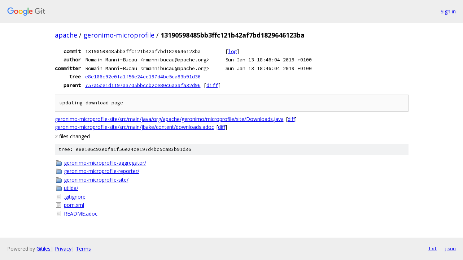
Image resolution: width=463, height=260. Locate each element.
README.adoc (80, 213)
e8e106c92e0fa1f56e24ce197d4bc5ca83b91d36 (143, 76)
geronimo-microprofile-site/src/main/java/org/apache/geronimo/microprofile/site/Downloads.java (169, 119)
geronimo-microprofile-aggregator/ (105, 162)
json (450, 248)
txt (432, 248)
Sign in (448, 11)
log (232, 51)
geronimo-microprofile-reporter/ (101, 171)
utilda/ (71, 188)
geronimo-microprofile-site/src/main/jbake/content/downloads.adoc (134, 127)
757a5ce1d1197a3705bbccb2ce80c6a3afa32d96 (143, 85)
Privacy (63, 248)
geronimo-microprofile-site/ (96, 179)
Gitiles (43, 248)
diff (212, 85)
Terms (83, 248)
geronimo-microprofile (118, 35)
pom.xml (74, 205)
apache (66, 35)
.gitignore (75, 196)
